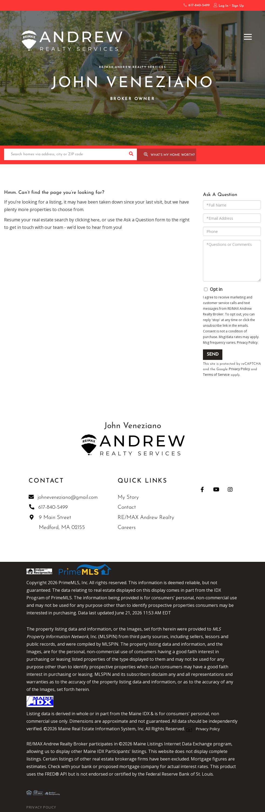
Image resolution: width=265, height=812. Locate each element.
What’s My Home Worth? (172, 154)
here (95, 219)
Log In (223, 6)
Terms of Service (216, 374)
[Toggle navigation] (248, 36)
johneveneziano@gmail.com (64, 497)
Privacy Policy (247, 342)
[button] (131, 154)
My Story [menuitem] (129, 497)
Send (213, 354)
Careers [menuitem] (128, 527)
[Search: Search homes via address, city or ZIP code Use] (64, 154)
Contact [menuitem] (128, 507)
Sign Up (238, 6)
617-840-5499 (196, 5)
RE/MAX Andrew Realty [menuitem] (147, 517)
